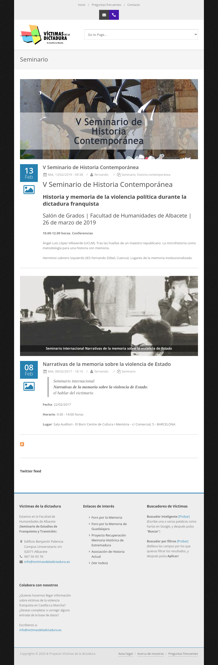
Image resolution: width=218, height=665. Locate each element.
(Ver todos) (99, 563)
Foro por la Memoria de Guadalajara (109, 526)
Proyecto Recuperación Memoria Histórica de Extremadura (108, 540)
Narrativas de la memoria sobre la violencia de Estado (107, 364)
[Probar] (184, 516)
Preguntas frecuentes (106, 5)
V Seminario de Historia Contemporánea (91, 167)
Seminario (129, 175)
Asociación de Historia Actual (108, 554)
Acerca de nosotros (150, 654)
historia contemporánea (154, 175)
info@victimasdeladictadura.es (47, 561)
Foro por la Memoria (106, 517)
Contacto (134, 5)
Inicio (82, 5)
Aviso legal (125, 654)
